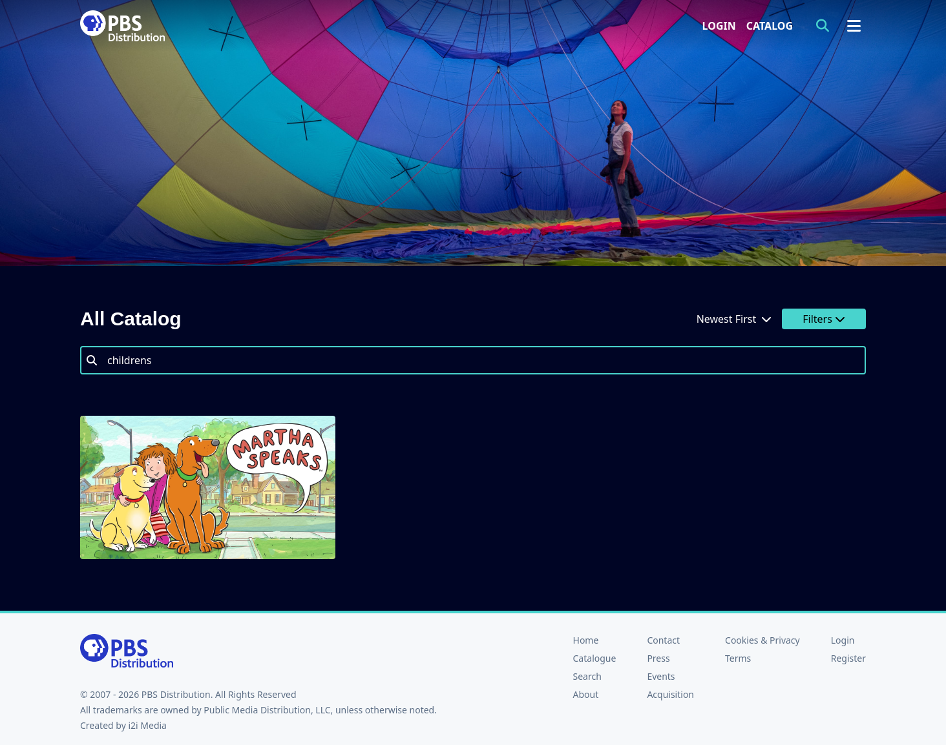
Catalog (769, 26)
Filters (824, 319)
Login (719, 26)
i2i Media (147, 725)
